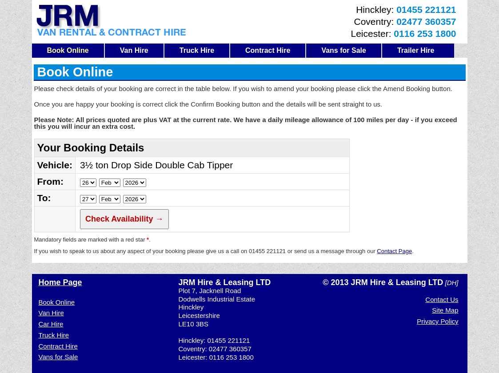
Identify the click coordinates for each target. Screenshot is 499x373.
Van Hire (134, 50)
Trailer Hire (416, 50)
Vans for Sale (343, 50)
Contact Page (394, 251)
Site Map (445, 310)
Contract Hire (267, 50)
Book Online (68, 50)
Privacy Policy (437, 321)
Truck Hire (197, 50)
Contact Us (441, 299)
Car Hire (51, 324)
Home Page (60, 282)
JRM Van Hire (111, 20)
